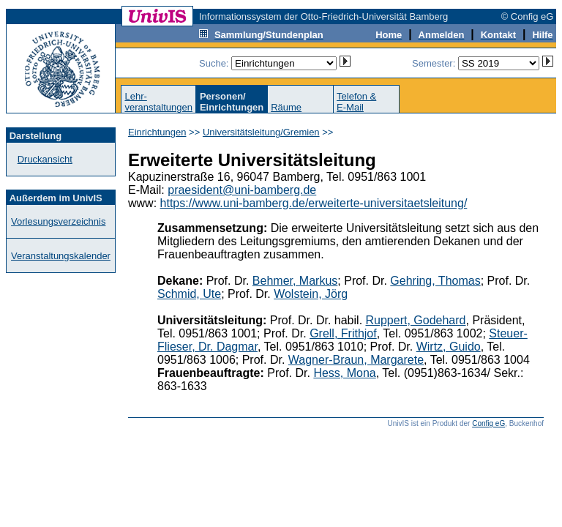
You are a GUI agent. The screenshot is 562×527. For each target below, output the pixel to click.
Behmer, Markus (294, 280)
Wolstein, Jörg (311, 294)
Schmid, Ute (189, 294)
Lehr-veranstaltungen (158, 102)
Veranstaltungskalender (60, 255)
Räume (286, 107)
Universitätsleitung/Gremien (261, 132)
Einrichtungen (157, 132)
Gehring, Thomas (435, 280)
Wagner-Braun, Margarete (356, 360)
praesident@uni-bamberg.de (242, 190)
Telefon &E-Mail (356, 102)
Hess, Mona (344, 373)
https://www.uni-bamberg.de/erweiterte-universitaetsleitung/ (314, 203)
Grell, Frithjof (343, 333)
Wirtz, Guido (448, 346)
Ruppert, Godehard (416, 320)
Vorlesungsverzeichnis (58, 221)
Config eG (488, 423)
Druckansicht (45, 159)
